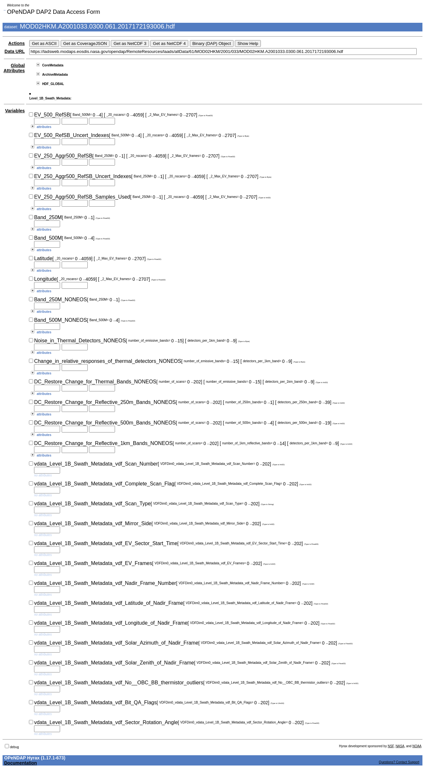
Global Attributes (14, 68)
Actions (16, 43)
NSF (391, 746)
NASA (399, 746)
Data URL (14, 51)
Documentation (20, 763)
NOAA (416, 746)
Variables (15, 110)
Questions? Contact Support (399, 762)
